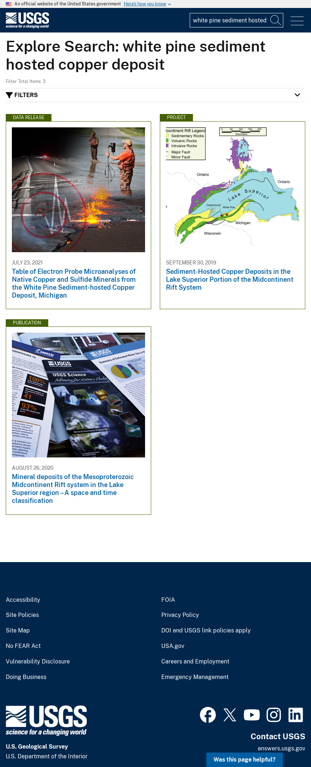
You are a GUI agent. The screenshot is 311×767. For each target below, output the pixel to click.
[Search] (276, 20)
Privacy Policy (180, 615)
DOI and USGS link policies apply (206, 630)
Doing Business (26, 677)
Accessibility (23, 600)
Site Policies (22, 615)
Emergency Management (195, 677)
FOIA (168, 600)
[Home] (27, 26)
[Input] (236, 20)
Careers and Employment (195, 661)
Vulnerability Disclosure (38, 661)
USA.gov (172, 646)
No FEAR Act (23, 646)
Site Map (18, 630)
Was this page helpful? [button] (244, 759)
